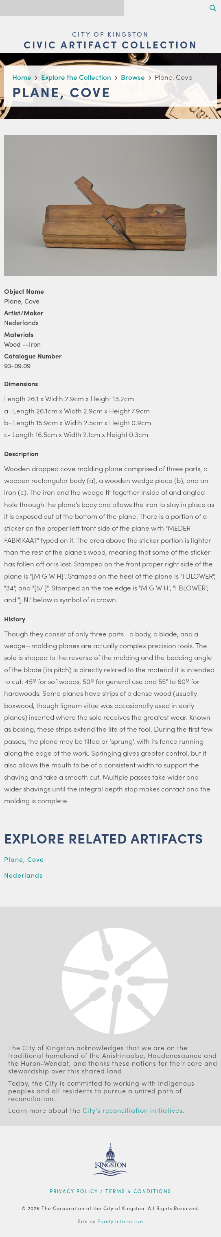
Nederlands (23, 875)
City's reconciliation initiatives (133, 1110)
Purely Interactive (120, 1221)
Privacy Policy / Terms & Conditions (110, 1191)
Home (21, 77)
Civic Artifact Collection (110, 44)
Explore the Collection (76, 77)
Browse (133, 77)
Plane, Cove (24, 859)
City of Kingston (110, 34)
